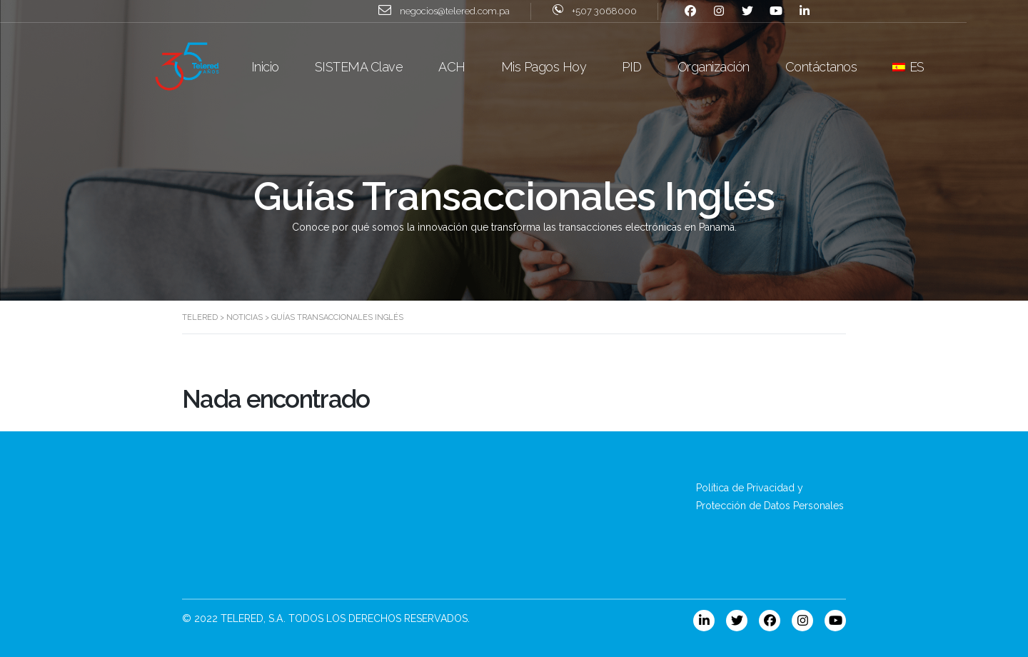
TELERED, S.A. (253, 618)
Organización (744, 66)
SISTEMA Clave (390, 66)
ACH (483, 66)
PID (663, 66)
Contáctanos (852, 66)
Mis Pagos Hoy (575, 66)
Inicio (296, 66)
